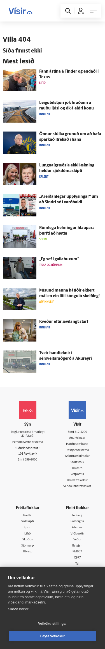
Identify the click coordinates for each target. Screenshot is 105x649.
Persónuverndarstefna (27, 442)
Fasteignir (77, 521)
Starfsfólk (77, 462)
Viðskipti (27, 521)
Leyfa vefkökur (52, 636)
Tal (77, 564)
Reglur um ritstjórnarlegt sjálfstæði (28, 434)
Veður (77, 539)
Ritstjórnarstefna (77, 450)
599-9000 (31, 459)
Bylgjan (77, 545)
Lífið (27, 533)
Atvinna (77, 527)
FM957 (77, 551)
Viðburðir (77, 533)
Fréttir (27, 515)
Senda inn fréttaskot (77, 486)
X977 (77, 557)
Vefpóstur (77, 474)
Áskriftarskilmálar (77, 456)
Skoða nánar (18, 609)
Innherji (77, 515)
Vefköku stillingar (52, 624)
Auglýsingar (77, 438)
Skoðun (27, 539)
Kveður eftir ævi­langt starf (63, 322)
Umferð (77, 468)
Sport (28, 527)
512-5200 (80, 432)
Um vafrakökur (77, 480)
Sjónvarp (27, 545)
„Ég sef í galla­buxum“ (59, 259)
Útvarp (27, 551)
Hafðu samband (77, 444)
